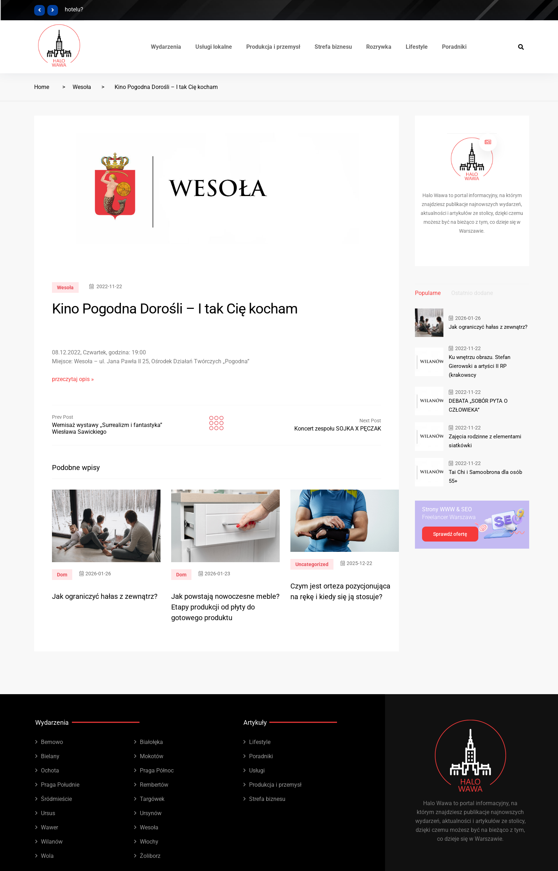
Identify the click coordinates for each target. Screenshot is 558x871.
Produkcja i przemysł (273, 46)
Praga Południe (60, 784)
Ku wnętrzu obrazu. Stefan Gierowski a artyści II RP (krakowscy (479, 366)
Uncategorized (311, 564)
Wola (47, 855)
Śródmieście (56, 799)
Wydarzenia (166, 46)
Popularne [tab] (428, 293)
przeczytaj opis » (73, 379)
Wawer (49, 827)
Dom (62, 574)
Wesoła (82, 87)
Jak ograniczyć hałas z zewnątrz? (104, 596)
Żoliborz (150, 855)
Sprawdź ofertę (450, 534)
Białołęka (151, 742)
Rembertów (154, 784)
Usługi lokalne (213, 46)
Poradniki (454, 46)
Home (41, 87)
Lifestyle (417, 46)
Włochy (149, 841)
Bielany (50, 756)
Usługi (257, 770)
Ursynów (151, 813)
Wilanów (52, 841)
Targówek (152, 799)
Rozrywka (378, 46)
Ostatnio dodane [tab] (472, 293)
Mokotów (151, 756)
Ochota (50, 770)
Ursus (48, 813)
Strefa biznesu (333, 46)
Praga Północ (157, 770)
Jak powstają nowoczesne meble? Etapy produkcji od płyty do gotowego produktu (225, 607)
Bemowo (52, 742)
